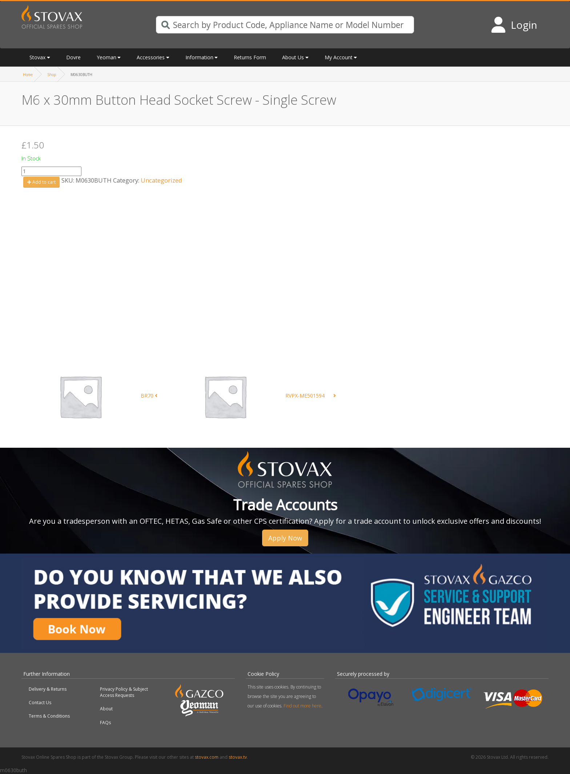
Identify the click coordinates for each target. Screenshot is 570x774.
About (106, 709)
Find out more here (302, 706)
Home (28, 74)
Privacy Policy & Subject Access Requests (124, 692)
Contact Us (40, 702)
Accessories (151, 57)
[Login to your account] (514, 25)
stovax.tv (238, 757)
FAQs (105, 722)
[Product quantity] (51, 171)
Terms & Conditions (49, 716)
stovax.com (206, 757)
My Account (339, 57)
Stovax (37, 57)
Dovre (73, 57)
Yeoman (106, 57)
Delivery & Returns (48, 689)
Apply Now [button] (285, 538)
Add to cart (41, 182)
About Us (293, 57)
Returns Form (250, 57)
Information (199, 57)
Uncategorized (161, 180)
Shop (51, 74)
